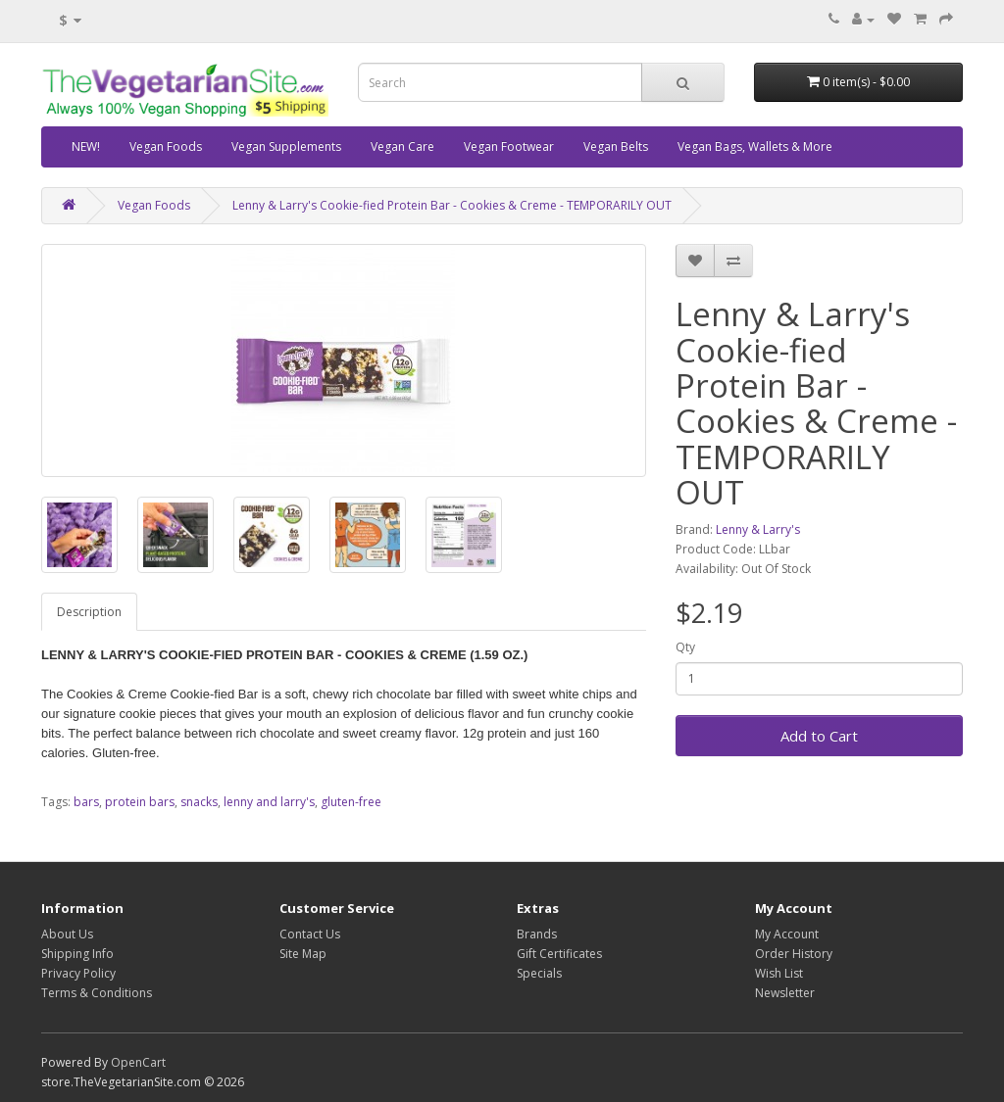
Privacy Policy (78, 973)
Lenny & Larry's (758, 529)
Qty (685, 647)
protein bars (140, 801)
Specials (539, 973)
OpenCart (138, 1062)
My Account (787, 934)
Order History (793, 953)
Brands (537, 934)
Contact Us (309, 934)
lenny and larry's (269, 801)
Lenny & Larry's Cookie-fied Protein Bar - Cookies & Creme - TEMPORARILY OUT (452, 205)
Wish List (779, 973)
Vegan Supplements (286, 146)
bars (86, 801)
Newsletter (785, 992)
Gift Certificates (559, 953)
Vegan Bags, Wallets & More (755, 146)
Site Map (302, 953)
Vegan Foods (165, 146)
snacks (199, 801)
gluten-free (351, 801)
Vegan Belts (615, 146)
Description (89, 611)
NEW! (86, 146)
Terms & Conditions (96, 992)
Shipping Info (77, 953)
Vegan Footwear (509, 146)
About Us (67, 934)
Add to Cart (819, 735)
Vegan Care (402, 146)
